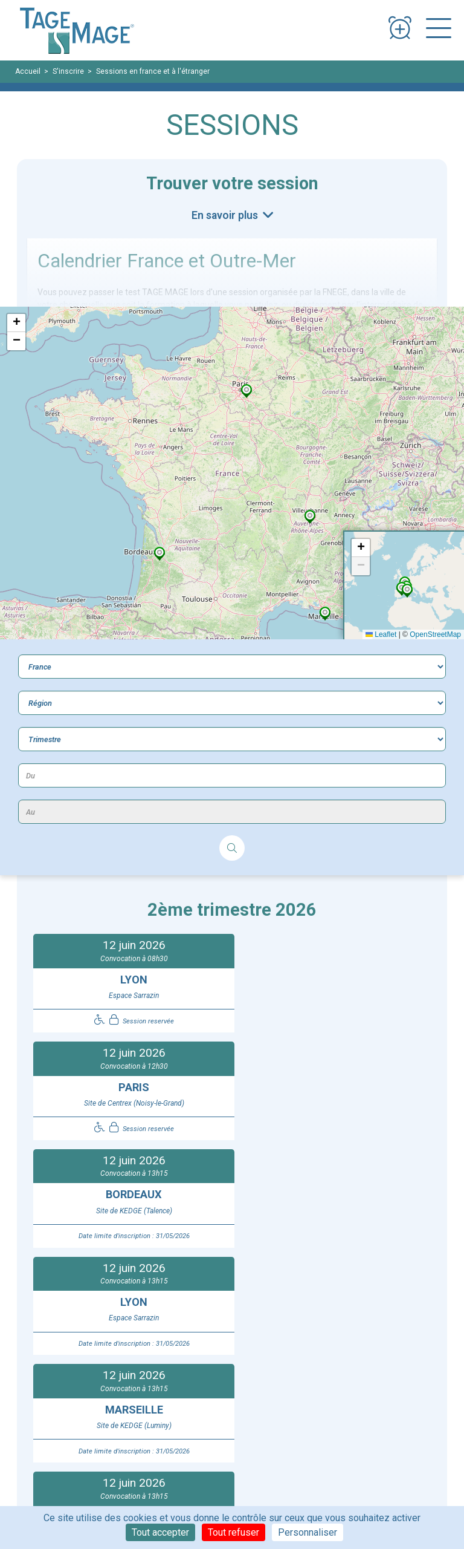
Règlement (72, 1443)
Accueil (27, 71)
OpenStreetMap (435, 634)
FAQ (240, 1392)
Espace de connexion (363, 1392)
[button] (159, 553)
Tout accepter (160, 1532)
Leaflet (381, 634)
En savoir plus (226, 215)
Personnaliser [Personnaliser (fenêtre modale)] (307, 1532)
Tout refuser (233, 1532)
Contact (247, 1405)
